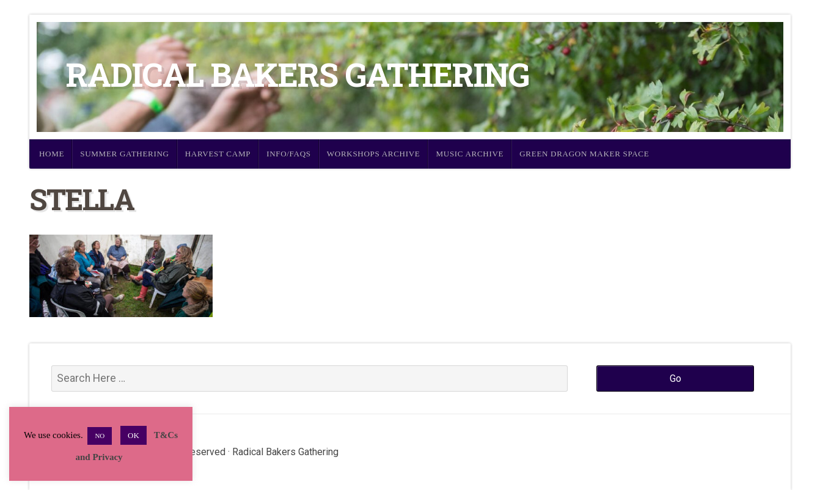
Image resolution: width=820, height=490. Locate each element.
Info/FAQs (288, 153)
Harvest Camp (218, 153)
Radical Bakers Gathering (297, 74)
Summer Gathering (124, 153)
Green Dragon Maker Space (584, 153)
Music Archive (469, 153)
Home (51, 153)
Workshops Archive (373, 153)
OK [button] (133, 435)
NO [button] (99, 435)
